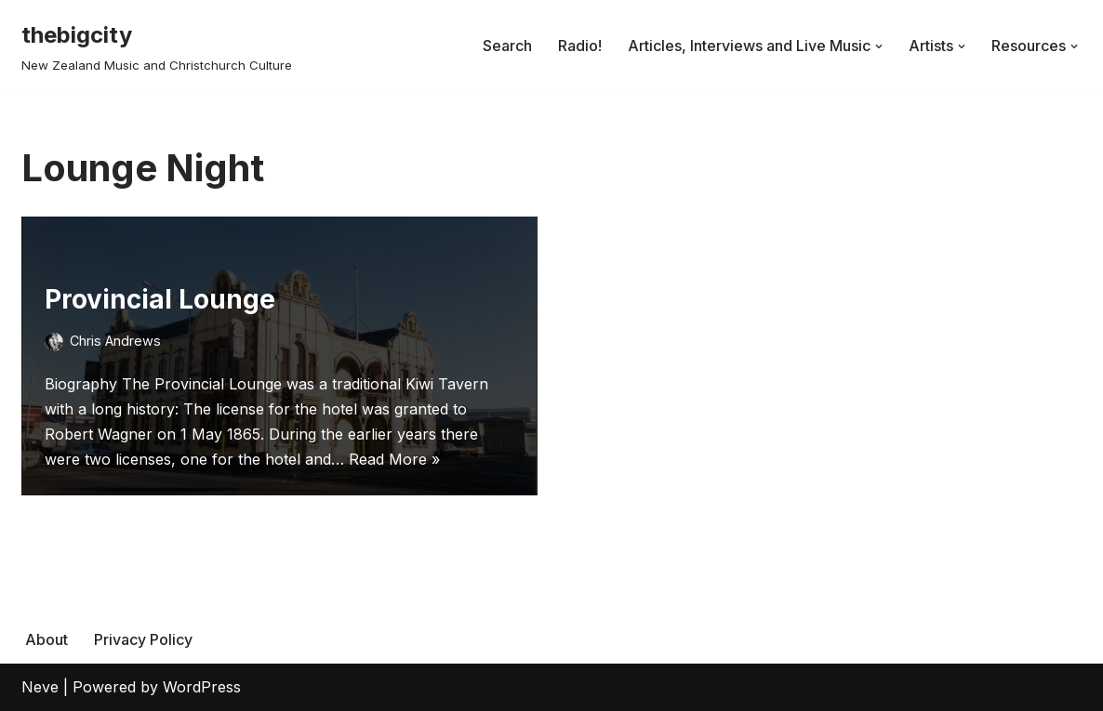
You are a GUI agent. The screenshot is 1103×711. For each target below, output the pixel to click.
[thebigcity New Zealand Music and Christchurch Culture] (156, 46)
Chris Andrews (115, 341)
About (46, 639)
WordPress (202, 687)
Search (507, 45)
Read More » (394, 459)
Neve (40, 687)
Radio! (580, 45)
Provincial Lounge (160, 299)
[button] (879, 46)
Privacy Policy (143, 639)
